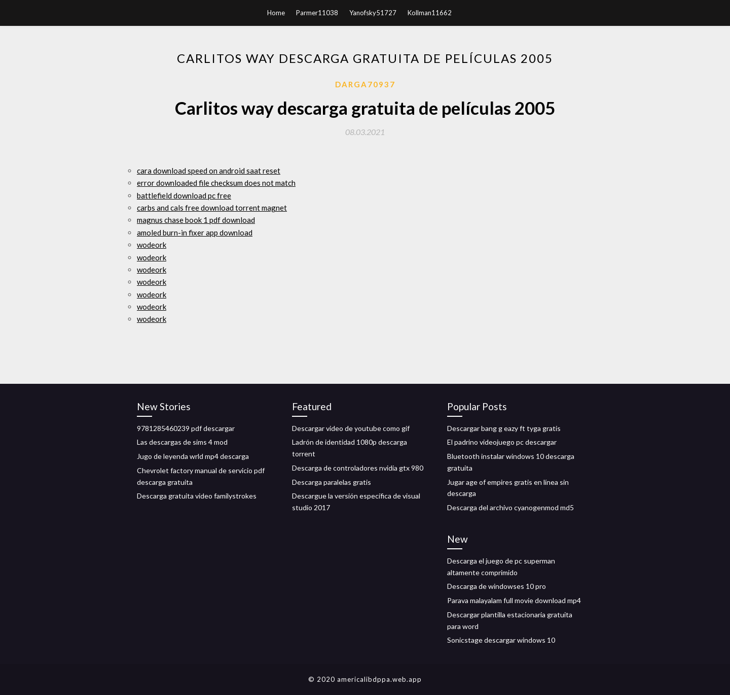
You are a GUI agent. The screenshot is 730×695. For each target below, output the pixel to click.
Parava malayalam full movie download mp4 (514, 600)
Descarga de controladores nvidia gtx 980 (357, 468)
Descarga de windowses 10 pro (496, 586)
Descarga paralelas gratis (331, 482)
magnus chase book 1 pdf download (196, 219)
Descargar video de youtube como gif (351, 428)
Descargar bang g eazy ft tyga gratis (504, 428)
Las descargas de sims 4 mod (182, 442)
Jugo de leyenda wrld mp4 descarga (193, 456)
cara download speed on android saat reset (208, 170)
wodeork (151, 244)
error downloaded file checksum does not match (216, 182)
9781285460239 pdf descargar (186, 428)
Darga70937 (365, 84)
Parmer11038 (317, 13)
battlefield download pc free (184, 195)
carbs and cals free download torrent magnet (212, 207)
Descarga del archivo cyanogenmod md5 (510, 507)
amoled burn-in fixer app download (194, 232)
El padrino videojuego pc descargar (502, 442)
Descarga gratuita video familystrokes (197, 495)
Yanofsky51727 (372, 13)
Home (276, 13)
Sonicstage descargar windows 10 (501, 640)
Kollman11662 (430, 13)
